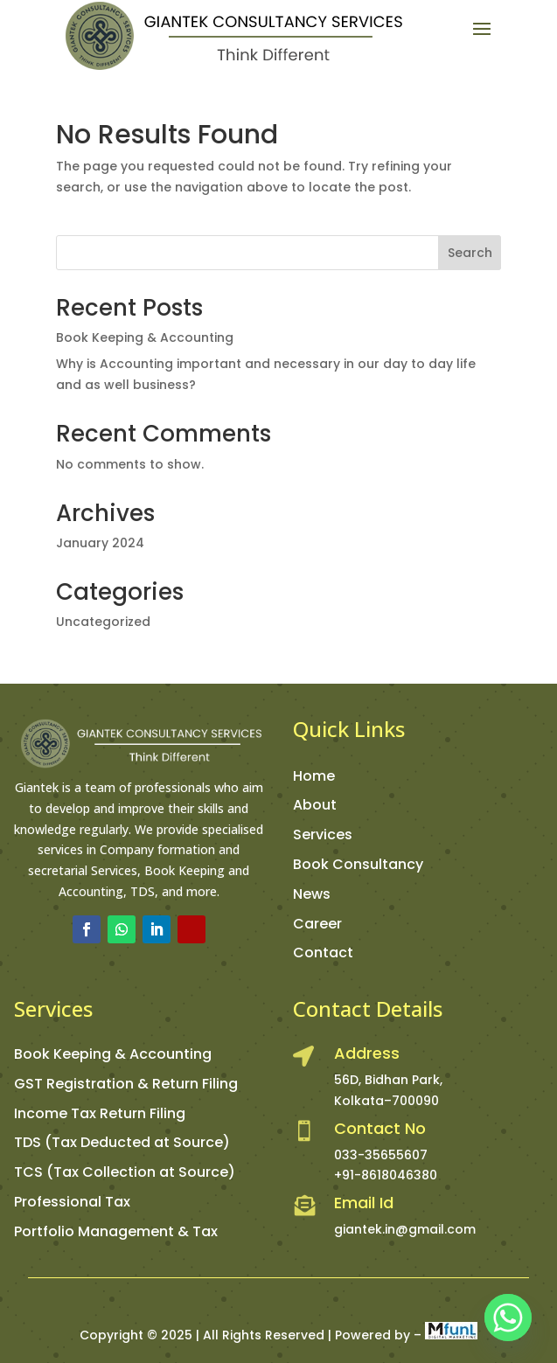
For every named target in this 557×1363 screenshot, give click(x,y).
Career (317, 924)
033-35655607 (381, 1155)
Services (322, 834)
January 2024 (100, 543)
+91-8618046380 (385, 1175)
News (312, 894)
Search (470, 252)
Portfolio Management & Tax (116, 1231)
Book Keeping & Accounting (144, 337)
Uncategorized (103, 621)
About (315, 805)
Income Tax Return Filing (99, 1113)
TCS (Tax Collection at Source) (124, 1172)
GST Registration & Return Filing (126, 1084)
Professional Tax (72, 1202)
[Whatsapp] (508, 1317)
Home (314, 776)
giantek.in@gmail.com (405, 1229)
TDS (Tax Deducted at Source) (122, 1142)
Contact (323, 952)
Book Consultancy (358, 864)
